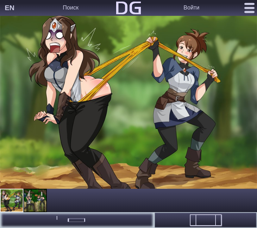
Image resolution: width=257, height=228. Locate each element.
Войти (191, 7)
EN (10, 8)
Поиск (70, 7)
